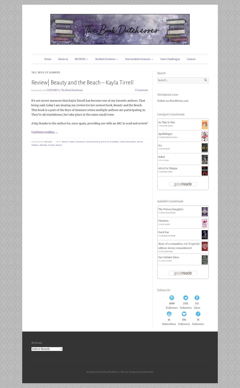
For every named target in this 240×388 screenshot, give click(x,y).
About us (63, 59)
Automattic (147, 372)
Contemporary (128, 142)
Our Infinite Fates (168, 257)
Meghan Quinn (166, 126)
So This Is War (166, 122)
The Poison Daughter (171, 209)
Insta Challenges (170, 59)
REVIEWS (80, 59)
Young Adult (55, 145)
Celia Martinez (166, 251)
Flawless (163, 220)
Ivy (160, 145)
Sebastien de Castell (168, 137)
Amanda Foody (166, 172)
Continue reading (44, 132)
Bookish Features (105, 59)
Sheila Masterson (167, 213)
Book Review (93, 142)
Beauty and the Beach (74, 142)
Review (48, 142)
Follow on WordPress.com (172, 100)
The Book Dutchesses (72, 90)
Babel (161, 156)
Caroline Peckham (168, 236)
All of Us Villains (167, 168)
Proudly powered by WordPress (102, 372)
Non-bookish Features (138, 59)
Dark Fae (163, 232)
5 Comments (141, 90)
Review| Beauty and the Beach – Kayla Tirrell (82, 83)
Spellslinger (165, 133)
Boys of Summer (110, 142)
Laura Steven (166, 261)
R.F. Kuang (164, 160)
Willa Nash (165, 149)
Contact (191, 59)
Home (47, 59)
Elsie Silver (165, 224)
